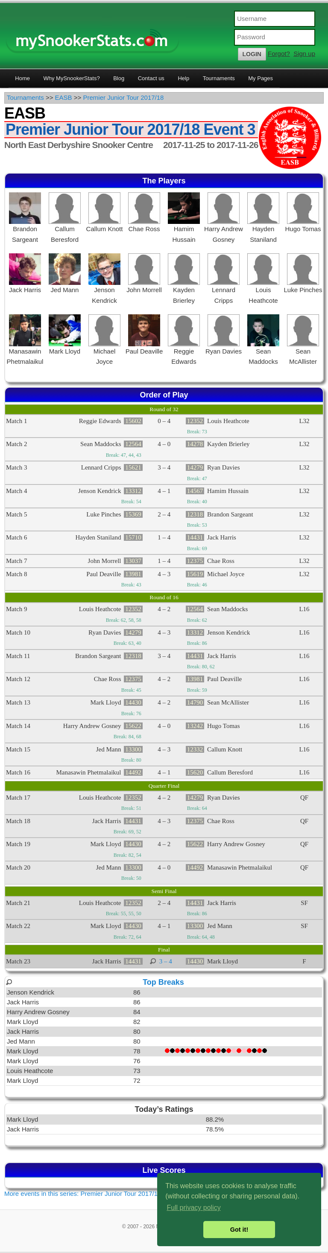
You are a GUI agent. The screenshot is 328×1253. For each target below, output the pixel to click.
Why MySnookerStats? (71, 78)
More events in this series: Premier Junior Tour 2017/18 (82, 1193)
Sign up (304, 53)
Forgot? (279, 53)
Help (183, 78)
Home (22, 78)
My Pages (260, 78)
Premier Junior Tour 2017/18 (123, 97)
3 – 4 (165, 961)
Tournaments (219, 78)
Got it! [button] (239, 1229)
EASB (63, 97)
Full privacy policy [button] (193, 1207)
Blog (118, 78)
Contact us (151, 78)
